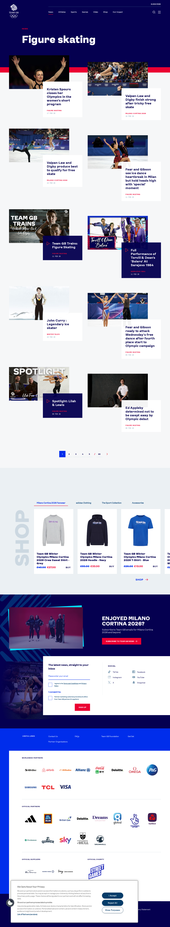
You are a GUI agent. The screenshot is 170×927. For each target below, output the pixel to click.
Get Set (131, 736)
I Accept (113, 895)
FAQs (77, 736)
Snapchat (138, 682)
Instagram (115, 677)
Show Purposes (112, 910)
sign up (82, 707)
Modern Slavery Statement (139, 909)
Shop (105, 12)
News (50, 12)
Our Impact (118, 12)
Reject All (112, 903)
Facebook (138, 671)
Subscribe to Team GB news (121, 641)
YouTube (138, 677)
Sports (74, 12)
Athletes (62, 12)
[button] (62, 454)
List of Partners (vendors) (27, 914)
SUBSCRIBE (156, 4)
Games (85, 12)
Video (95, 12)
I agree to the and (70, 685)
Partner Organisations (58, 742)
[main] (74, 901)
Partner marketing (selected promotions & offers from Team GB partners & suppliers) (71, 698)
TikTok (113, 671)
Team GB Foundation (110, 736)
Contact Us (53, 736)
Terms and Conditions (70, 683)
